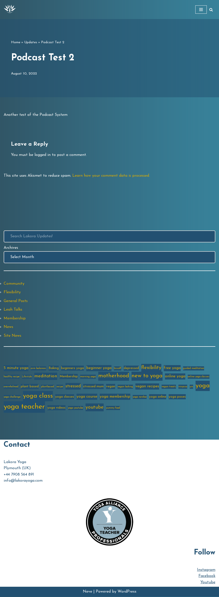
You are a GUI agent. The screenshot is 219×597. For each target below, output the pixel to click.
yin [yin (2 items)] (191, 387)
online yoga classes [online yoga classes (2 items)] (198, 377)
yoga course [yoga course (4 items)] (87, 397)
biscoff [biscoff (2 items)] (117, 368)
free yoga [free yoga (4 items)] (172, 368)
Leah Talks (13, 310)
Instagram (206, 570)
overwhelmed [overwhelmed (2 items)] (11, 387)
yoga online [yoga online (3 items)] (157, 397)
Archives (11, 248)
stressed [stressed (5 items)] (73, 386)
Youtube (207, 583)
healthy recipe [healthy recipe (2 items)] (12, 377)
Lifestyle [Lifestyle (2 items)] (27, 377)
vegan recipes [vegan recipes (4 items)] (147, 387)
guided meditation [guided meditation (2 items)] (193, 368)
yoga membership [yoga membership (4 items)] (115, 397)
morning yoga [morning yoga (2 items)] (88, 377)
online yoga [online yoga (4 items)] (175, 377)
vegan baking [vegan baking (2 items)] (125, 387)
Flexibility (12, 292)
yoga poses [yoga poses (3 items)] (177, 397)
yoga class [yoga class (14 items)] (38, 396)
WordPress (127, 592)
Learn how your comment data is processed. (113, 176)
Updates (30, 42)
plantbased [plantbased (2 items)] (47, 387)
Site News (13, 336)
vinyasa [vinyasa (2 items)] (182, 387)
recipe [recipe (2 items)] (59, 387)
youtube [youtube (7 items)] (95, 407)
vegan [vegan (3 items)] (110, 386)
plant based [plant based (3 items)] (30, 386)
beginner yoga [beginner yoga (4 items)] (98, 368)
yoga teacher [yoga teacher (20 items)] (24, 407)
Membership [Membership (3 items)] (69, 376)
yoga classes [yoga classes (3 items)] (64, 397)
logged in (43, 155)
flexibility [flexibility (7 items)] (151, 368)
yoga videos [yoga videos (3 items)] (56, 408)
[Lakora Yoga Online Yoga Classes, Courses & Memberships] (10, 9)
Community (14, 284)
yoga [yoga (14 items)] (203, 386)
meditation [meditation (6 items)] (45, 376)
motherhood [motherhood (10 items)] (113, 376)
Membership (15, 319)
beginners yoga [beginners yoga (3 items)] (72, 368)
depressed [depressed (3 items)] (131, 368)
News (8, 327)
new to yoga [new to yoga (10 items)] (147, 376)
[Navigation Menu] (201, 9)
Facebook (206, 576)
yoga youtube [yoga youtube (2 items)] (75, 408)
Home (15, 42)
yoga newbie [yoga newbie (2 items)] (140, 397)
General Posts (16, 301)
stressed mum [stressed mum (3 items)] (93, 386)
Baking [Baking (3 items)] (54, 368)
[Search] (211, 9)
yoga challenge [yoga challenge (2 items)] (12, 397)
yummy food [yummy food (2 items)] (113, 408)
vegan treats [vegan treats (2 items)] (169, 387)
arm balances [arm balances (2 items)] (38, 368)
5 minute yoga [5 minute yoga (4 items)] (16, 368)
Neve (87, 592)
